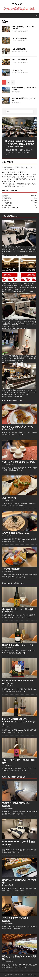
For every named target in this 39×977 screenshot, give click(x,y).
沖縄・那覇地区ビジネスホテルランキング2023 (24, 88)
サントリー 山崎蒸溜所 (19, 38)
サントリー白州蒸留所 (19, 60)
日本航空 (26, 255)
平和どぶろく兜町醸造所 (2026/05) (18, 462)
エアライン (15, 255)
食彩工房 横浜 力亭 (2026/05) (15, 533)
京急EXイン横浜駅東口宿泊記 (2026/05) (16, 804)
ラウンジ (21, 291)
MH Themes (31, 975)
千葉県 (17, 396)
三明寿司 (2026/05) (11, 569)
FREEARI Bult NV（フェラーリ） (18, 644)
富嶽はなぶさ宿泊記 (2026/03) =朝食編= (19, 881)
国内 (18, 362)
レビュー (21, 255)
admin (26, 31)
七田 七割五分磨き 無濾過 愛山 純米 (19, 761)
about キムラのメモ (8, 172)
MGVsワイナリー (18, 70)
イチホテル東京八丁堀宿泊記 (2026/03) (15, 919)
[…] (9, 155)
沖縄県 (21, 362)
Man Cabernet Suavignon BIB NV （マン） (17, 682)
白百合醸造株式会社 (19, 49)
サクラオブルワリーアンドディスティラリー (24, 28)
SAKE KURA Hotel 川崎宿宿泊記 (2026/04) (18, 843)
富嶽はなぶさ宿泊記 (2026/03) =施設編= (19, 958)
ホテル (14, 362)
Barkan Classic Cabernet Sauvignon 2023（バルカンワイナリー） (18, 721)
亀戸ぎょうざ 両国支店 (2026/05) (17, 426)
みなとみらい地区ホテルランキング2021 (23, 99)
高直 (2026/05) (9, 497)
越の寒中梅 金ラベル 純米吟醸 (17, 609)
